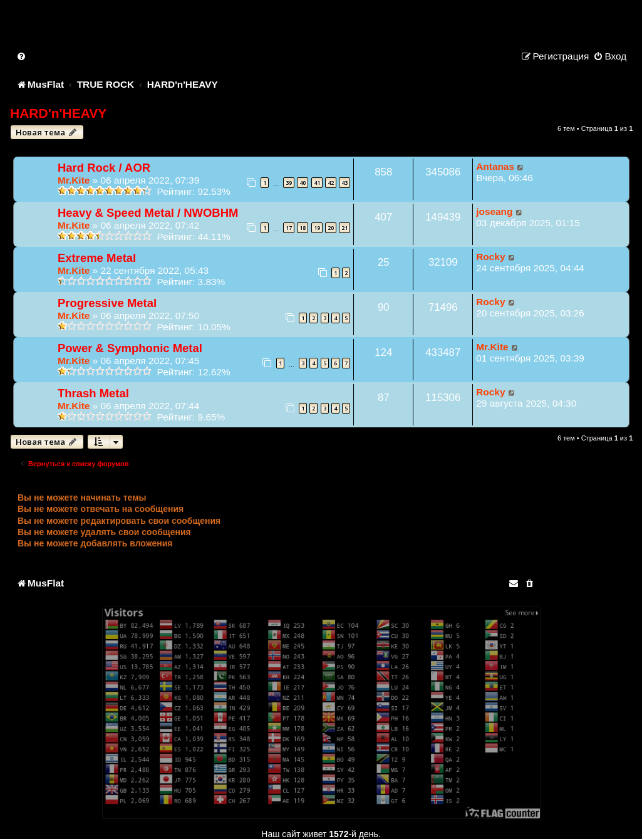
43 (344, 183)
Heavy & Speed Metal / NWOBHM (148, 212)
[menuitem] (22, 56)
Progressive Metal (107, 303)
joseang (494, 211)
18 (302, 228)
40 (302, 183)
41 (317, 183)
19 (317, 228)
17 (289, 228)
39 (289, 183)
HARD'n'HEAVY (58, 113)
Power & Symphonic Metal (130, 348)
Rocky (490, 256)
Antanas (495, 166)
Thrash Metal (93, 393)
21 (344, 228)
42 (331, 183)
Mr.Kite (74, 180)
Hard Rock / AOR (104, 167)
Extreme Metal (97, 257)
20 (331, 228)
